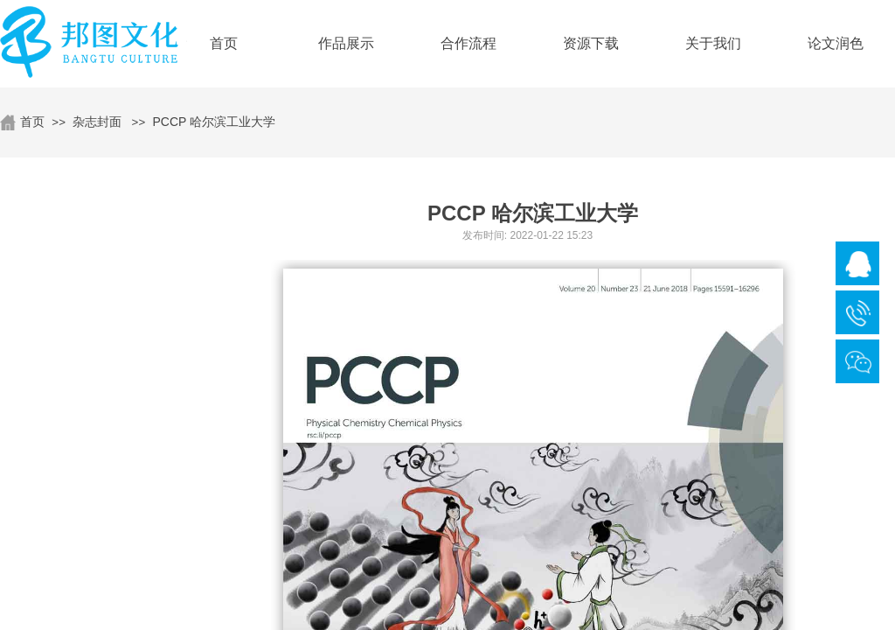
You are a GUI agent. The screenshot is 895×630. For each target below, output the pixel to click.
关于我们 (713, 43)
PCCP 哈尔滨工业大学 (214, 122)
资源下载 (591, 43)
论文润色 (836, 43)
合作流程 (468, 43)
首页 (32, 122)
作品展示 (346, 43)
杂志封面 (97, 122)
